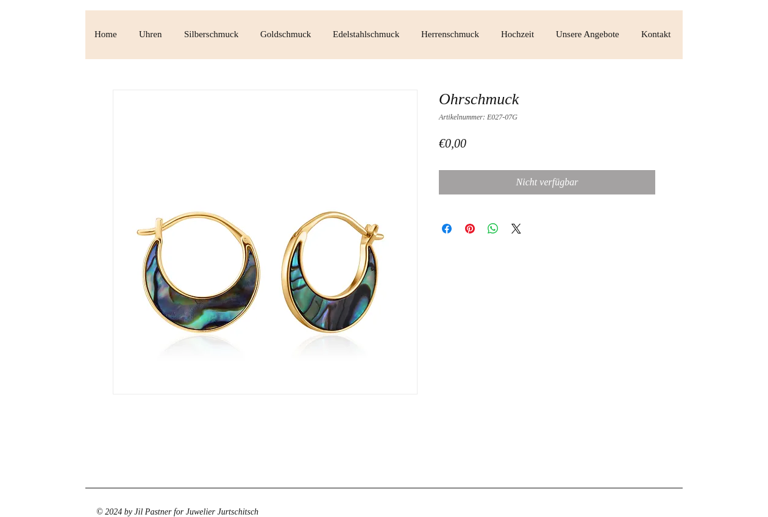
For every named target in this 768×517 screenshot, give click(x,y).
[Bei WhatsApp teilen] (493, 228)
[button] (152, 34)
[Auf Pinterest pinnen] (470, 228)
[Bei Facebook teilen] (446, 228)
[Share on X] (516, 228)
